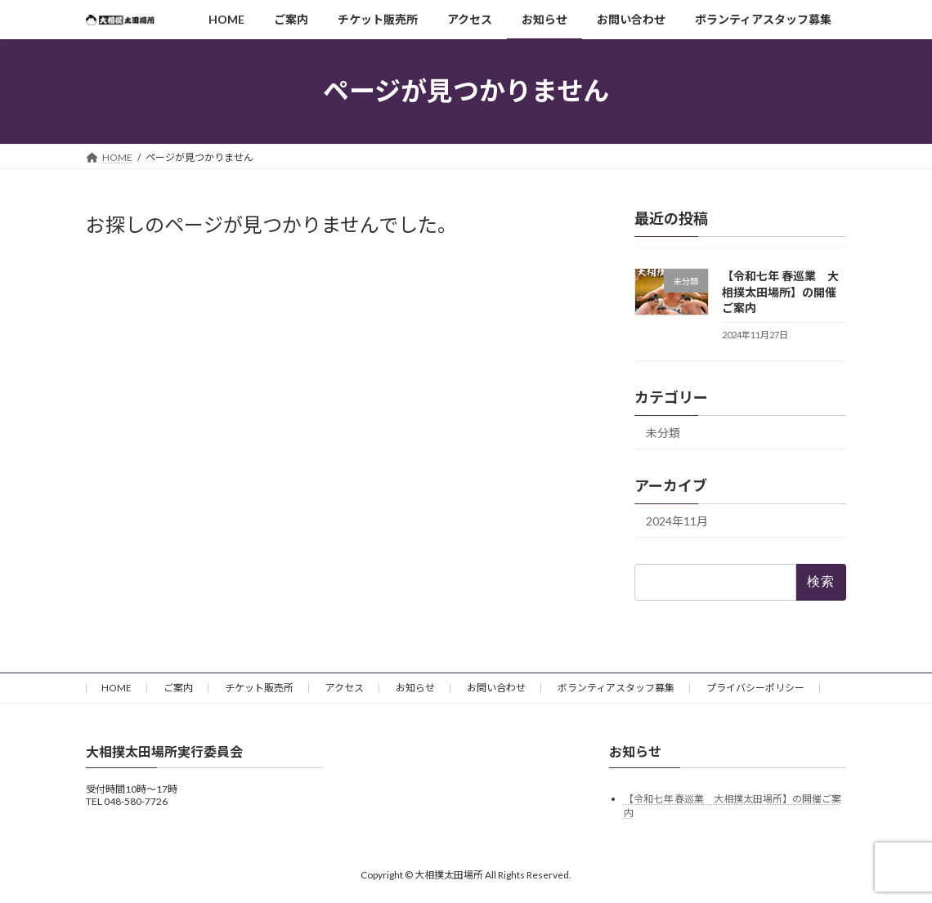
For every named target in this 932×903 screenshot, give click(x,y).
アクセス (344, 688)
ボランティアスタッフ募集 (616, 688)
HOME (116, 688)
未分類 (663, 433)
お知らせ (415, 688)
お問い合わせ (496, 688)
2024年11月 (677, 521)
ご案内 (178, 688)
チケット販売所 (259, 688)
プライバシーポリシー (755, 688)
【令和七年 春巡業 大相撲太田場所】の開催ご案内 (780, 292)
